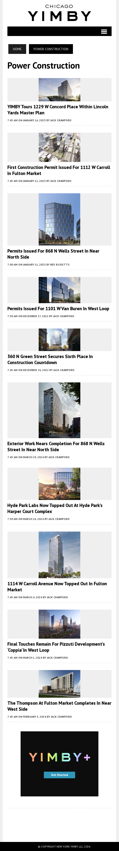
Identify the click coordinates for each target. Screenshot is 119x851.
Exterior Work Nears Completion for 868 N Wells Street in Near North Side (56, 446)
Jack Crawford (60, 120)
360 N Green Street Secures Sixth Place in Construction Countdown (50, 359)
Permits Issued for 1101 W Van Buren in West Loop (58, 309)
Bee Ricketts (59, 264)
